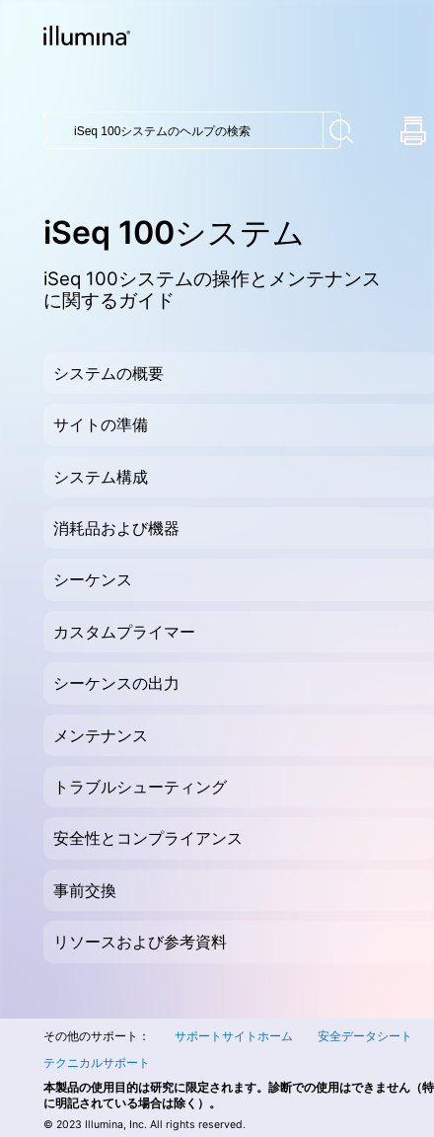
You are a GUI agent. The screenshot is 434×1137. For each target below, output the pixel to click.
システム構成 (100, 477)
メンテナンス (100, 735)
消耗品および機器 (116, 528)
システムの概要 (108, 373)
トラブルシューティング (140, 786)
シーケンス (92, 579)
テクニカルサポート (96, 1062)
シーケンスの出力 (116, 683)
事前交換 (84, 890)
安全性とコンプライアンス (148, 838)
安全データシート (365, 1035)
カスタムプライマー (124, 632)
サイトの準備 (100, 424)
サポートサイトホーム (234, 1035)
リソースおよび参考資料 (140, 941)
